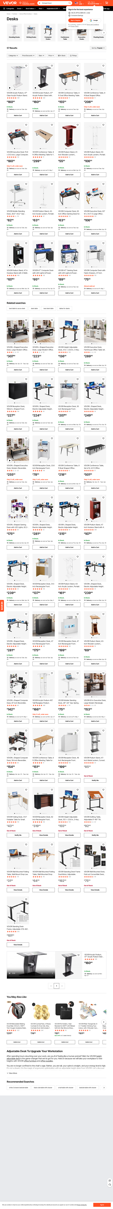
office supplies (47, 1061)
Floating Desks (99, 37)
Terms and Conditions (93, 24)
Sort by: (94, 48)
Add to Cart (18, 115)
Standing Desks (14, 37)
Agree (102, 1205)
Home (8, 14)
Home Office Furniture (25, 14)
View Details (43, 835)
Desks (35, 14)
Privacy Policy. (75, 26)
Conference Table (65, 38)
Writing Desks (31, 37)
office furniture (30, 1061)
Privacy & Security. (82, 1205)
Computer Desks (48, 38)
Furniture (14, 14)
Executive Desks (81, 38)
